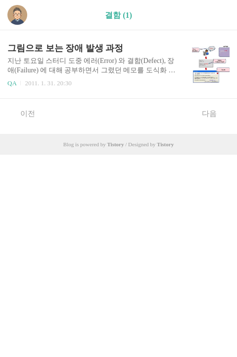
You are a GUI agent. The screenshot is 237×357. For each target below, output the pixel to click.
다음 (214, 113)
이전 (22, 113)
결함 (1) (118, 15)
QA (11, 83)
